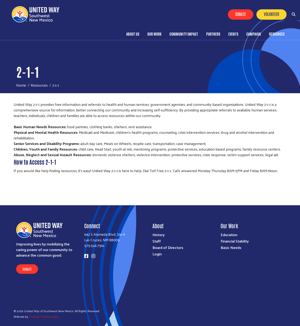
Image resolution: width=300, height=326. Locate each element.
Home (21, 85)
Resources (277, 33)
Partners (213, 33)
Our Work (154, 33)
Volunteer (271, 14)
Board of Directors (167, 247)
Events (233, 33)
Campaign (253, 33)
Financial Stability (235, 241)
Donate (240, 14)
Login (157, 254)
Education (229, 234)
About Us (132, 33)
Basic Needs (231, 247)
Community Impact (183, 33)
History (158, 234)
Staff (156, 241)
